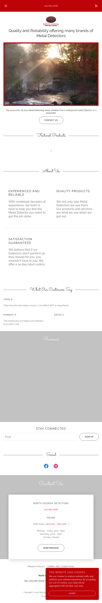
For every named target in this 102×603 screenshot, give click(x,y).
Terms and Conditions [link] (60, 567)
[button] (7, 6)
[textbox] (39, 437)
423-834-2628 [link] (51, 6)
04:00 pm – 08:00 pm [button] (56, 524)
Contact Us (48, 120)
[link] (96, 6)
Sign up (86, 437)
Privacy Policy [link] (36, 567)
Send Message (48, 548)
